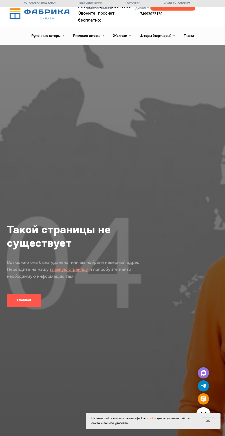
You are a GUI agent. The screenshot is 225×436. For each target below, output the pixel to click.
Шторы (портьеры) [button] (156, 36)
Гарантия (133, 3)
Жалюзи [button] (120, 36)
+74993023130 (150, 14)
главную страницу (69, 269)
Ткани (189, 36)
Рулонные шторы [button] (46, 36)
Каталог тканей (99, 8)
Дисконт (142, 8)
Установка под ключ (40, 3)
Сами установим (177, 3)
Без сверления (90, 3)
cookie (151, 418)
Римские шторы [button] (87, 36)
